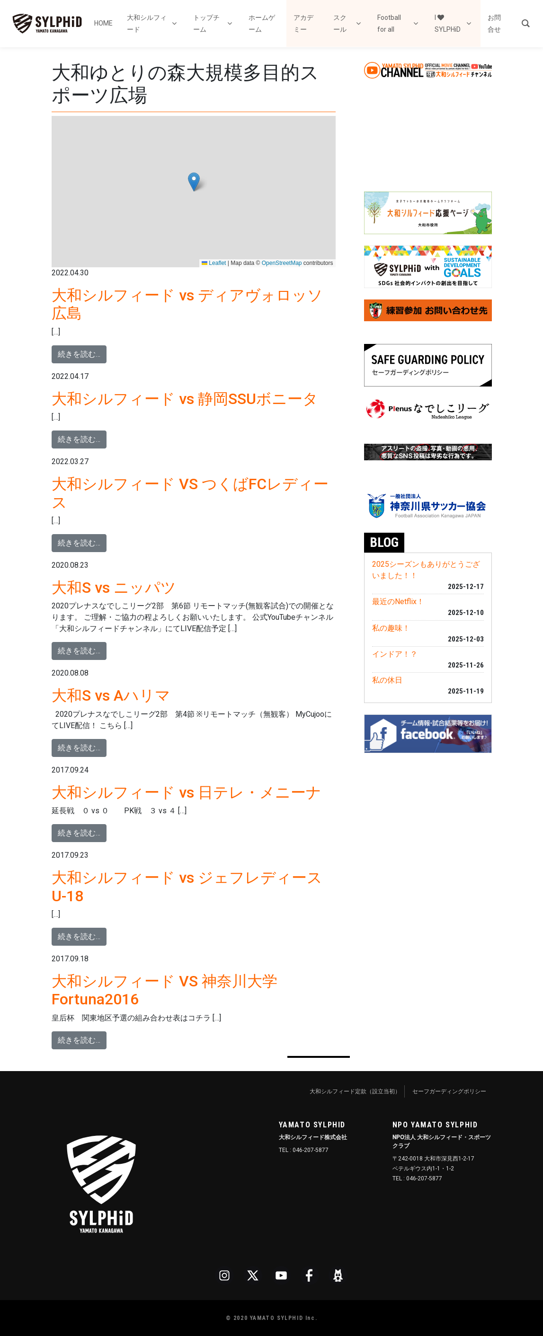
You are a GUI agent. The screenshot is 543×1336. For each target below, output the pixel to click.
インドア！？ (395, 654)
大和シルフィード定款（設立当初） (355, 1091)
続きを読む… (82, 353)
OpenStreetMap (282, 263)
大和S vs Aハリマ (111, 695)
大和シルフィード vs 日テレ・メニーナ (186, 792)
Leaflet (214, 263)
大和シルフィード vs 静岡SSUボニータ (185, 399)
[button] (194, 182)
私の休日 (387, 680)
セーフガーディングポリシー (449, 1091)
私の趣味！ (391, 628)
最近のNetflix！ (398, 601)
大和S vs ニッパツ (114, 588)
